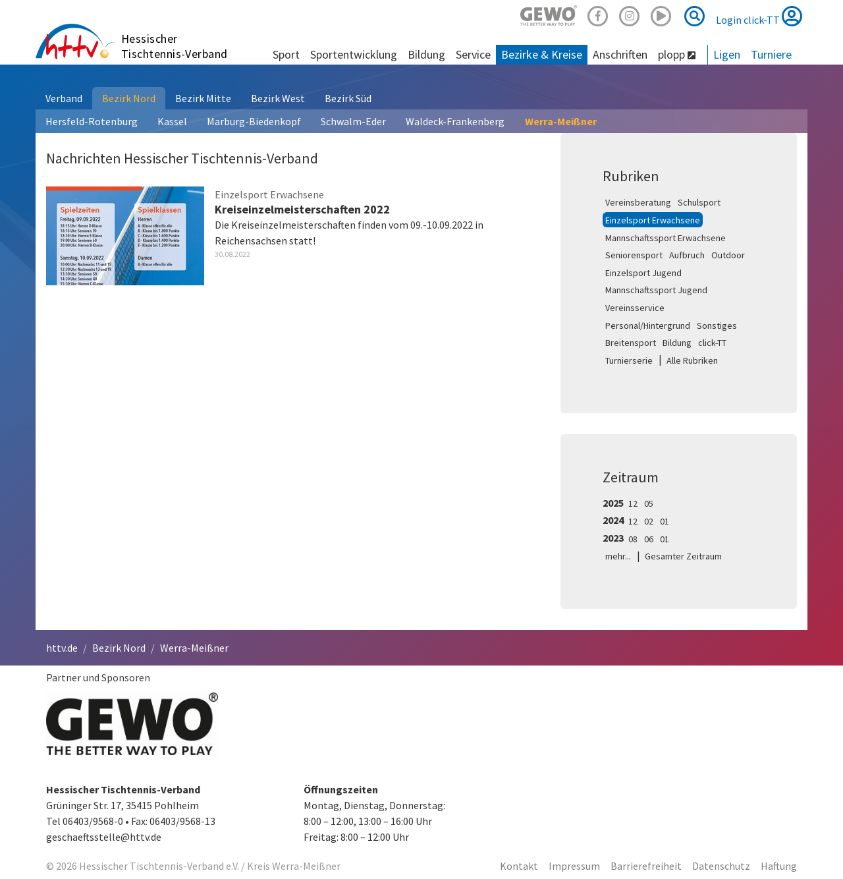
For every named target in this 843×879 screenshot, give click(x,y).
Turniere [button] (771, 54)
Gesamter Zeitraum (683, 556)
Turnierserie (629, 360)
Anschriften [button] (620, 54)
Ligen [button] (726, 54)
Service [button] (473, 54)
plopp (676, 54)
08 (633, 539)
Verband (63, 98)
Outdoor (728, 255)
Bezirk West (278, 98)
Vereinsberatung (638, 202)
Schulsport (699, 202)
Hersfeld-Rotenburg (91, 121)
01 (664, 521)
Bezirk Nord (128, 98)
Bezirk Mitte (203, 98)
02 (648, 521)
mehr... (618, 556)
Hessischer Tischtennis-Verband (174, 46)
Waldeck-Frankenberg (455, 121)
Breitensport (630, 343)
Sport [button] (286, 54)
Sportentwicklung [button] (353, 54)
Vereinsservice (635, 308)
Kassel (172, 121)
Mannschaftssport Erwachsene (665, 238)
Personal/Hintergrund (647, 325)
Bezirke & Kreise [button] (541, 54)
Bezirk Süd (348, 98)
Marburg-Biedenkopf (254, 121)
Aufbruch (687, 255)
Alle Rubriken (692, 360)
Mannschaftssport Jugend (656, 290)
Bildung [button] (426, 54)
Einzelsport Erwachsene (652, 220)
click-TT (712, 343)
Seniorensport (634, 255)
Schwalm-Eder (353, 121)
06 (648, 539)
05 (648, 503)
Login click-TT (759, 15)
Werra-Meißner (561, 121)
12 (633, 503)
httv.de (62, 647)
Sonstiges (717, 325)
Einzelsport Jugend (643, 273)
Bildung (677, 343)
